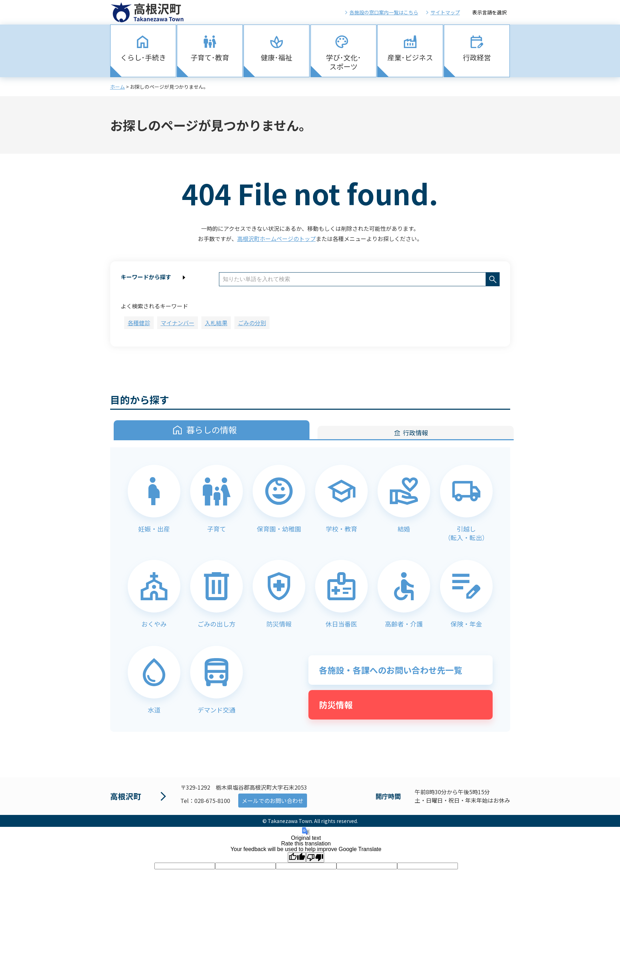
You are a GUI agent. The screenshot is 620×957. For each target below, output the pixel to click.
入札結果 (216, 323)
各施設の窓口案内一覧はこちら (383, 12)
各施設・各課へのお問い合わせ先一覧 (390, 670)
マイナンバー (177, 323)
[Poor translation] (315, 857)
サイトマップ (445, 12)
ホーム (117, 86)
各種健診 (139, 323)
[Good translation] (297, 857)
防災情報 (336, 704)
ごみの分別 (252, 323)
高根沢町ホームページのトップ (276, 238)
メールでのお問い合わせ (273, 800)
